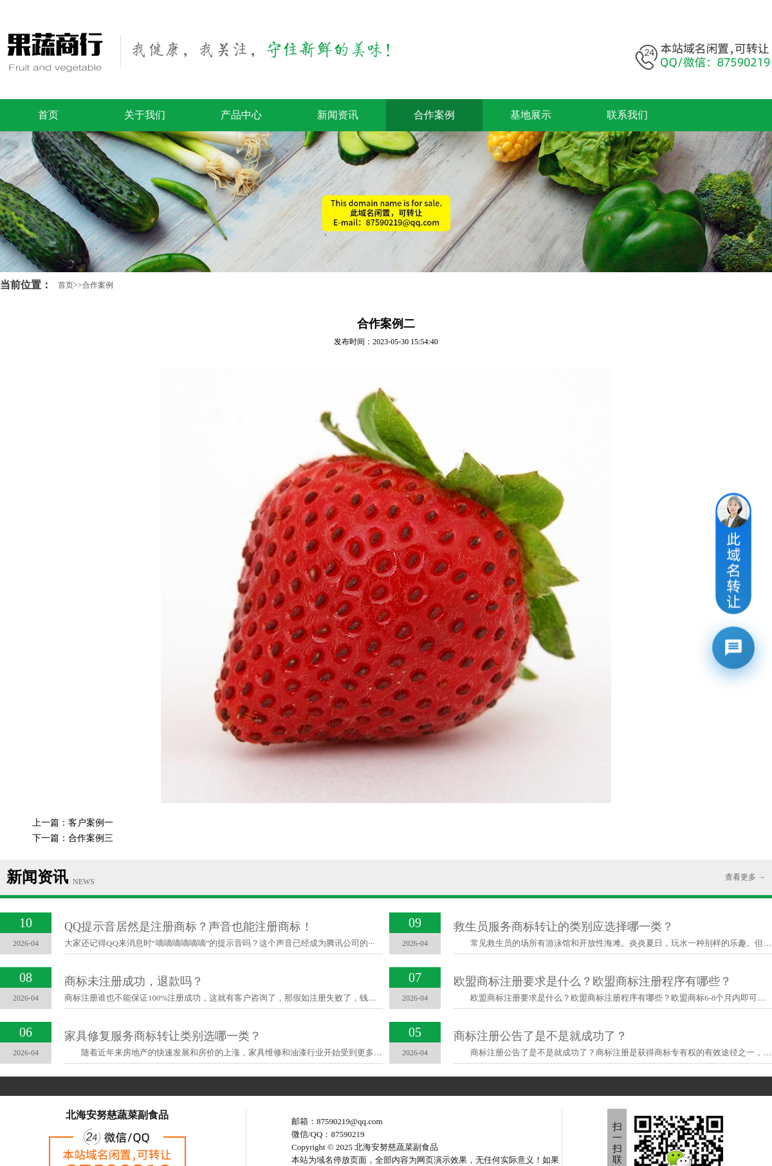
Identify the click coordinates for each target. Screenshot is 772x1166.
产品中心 (241, 114)
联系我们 (627, 114)
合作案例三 (90, 838)
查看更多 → (745, 877)
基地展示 (530, 114)
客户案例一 (90, 823)
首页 (48, 114)
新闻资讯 (337, 114)
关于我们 (144, 114)
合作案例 (434, 114)
